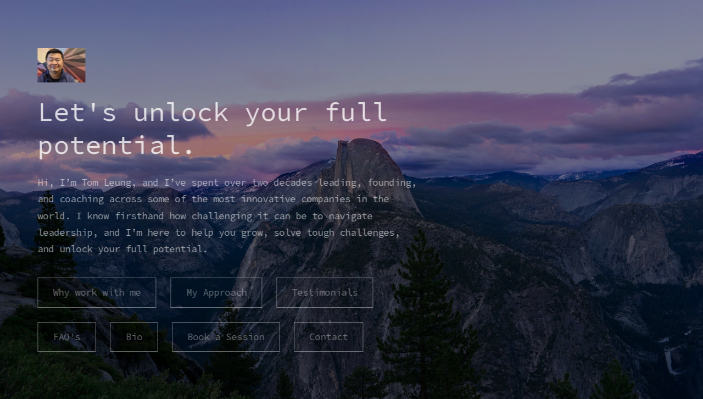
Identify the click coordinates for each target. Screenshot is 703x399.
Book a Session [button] (224, 337)
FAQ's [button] (66, 337)
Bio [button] (133, 337)
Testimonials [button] (323, 292)
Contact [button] (327, 337)
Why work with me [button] (96, 292)
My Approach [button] (215, 292)
